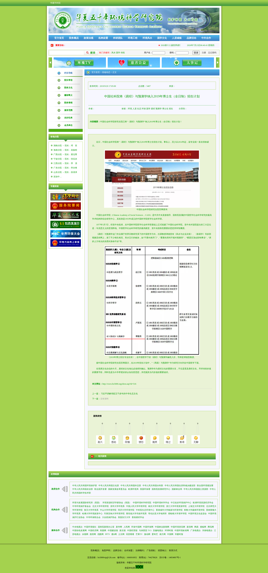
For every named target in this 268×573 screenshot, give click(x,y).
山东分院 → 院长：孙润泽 (65, 172)
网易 (196, 527)
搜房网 (93, 534)
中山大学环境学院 (108, 510)
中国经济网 (93, 530)
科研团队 (118, 38)
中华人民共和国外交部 (130, 485)
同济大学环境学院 (126, 510)
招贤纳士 (162, 550)
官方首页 (59, 38)
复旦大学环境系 (91, 510)
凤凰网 (103, 530)
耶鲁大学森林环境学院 (194, 510)
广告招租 (151, 550)
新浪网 (190, 527)
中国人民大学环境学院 (136, 506)
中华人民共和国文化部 (108, 485)
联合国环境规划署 (205, 485)
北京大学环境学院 (100, 506)
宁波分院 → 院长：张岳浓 (65, 159)
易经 (153, 108)
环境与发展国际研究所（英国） (86, 502)
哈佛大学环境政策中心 (92, 513)
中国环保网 (148, 527)
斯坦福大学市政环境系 (136, 513)
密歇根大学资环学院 (177, 513)
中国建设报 (113, 530)
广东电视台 (195, 530)
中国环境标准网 (182, 530)
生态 (139, 108)
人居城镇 (177, 38)
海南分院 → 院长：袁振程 (65, 150)
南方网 (162, 534)
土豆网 (121, 534)
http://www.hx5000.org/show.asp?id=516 (119, 384)
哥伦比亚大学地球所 (157, 513)
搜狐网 (203, 527)
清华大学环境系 (117, 506)
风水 (113, 52)
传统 (123, 52)
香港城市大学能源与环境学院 (169, 510)
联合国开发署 (100, 489)
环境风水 (147, 38)
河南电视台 (207, 530)
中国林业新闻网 (162, 527)
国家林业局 (177, 489)
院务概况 (74, 38)
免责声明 (106, 550)
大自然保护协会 (109, 517)
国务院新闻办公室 (106, 527)
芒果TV (139, 534)
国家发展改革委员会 (117, 489)
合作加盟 (128, 550)
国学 (118, 52)
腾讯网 (211, 527)
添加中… (57, 176)
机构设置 (103, 38)
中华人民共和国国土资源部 (196, 489)
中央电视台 (77, 527)
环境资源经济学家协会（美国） (117, 502)
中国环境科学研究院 (142, 502)
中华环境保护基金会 (81, 506)
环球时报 (169, 530)
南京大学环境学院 (156, 506)
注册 (204, 52)
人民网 (127, 527)
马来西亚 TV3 (145, 530)
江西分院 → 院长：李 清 (65, 163)
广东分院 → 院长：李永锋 (65, 168)
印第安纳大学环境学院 (114, 513)
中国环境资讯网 (178, 527)
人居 (134, 108)
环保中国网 (136, 527)
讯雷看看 (130, 534)
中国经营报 (132, 530)
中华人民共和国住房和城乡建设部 (180, 485)
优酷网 (100, 534)
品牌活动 (191, 38)
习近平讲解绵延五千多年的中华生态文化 (119, 393)
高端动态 (106, 72)
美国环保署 (145, 489)
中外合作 (206, 38)
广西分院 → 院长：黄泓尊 (65, 154)
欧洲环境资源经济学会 (203, 502)
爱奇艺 (155, 534)
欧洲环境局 (133, 489)
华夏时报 (179, 534)
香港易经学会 (138, 517)
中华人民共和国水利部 (153, 485)
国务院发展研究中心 (161, 489)
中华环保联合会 (93, 517)
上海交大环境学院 (196, 506)
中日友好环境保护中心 (181, 502)
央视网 (85, 534)
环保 (144, 108)
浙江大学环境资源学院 (176, 506)
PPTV (107, 534)
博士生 (165, 108)
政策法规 (88, 38)
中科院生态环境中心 (145, 510)
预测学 (159, 108)
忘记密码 (212, 52)
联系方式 (173, 550)
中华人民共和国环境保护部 (84, 485)
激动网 (147, 534)
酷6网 (114, 534)
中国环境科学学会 (161, 502)
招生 (171, 108)
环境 (130, 108)
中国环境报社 (90, 527)
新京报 (122, 530)
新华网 (119, 527)
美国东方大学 (124, 517)
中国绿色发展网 (79, 530)
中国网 (170, 534)
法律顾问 (140, 550)
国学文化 (162, 38)
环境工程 (132, 38)
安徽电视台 (158, 530)
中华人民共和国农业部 (82, 489)
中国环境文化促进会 (197, 513)
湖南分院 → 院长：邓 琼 (65, 145)
